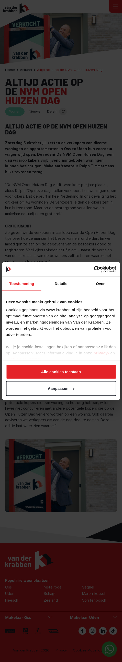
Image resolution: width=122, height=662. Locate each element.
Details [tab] (61, 283)
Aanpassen (61, 388)
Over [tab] (100, 283)
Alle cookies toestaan (61, 371)
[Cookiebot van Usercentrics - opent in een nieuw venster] (93, 269)
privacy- (101, 353)
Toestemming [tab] (21, 283)
